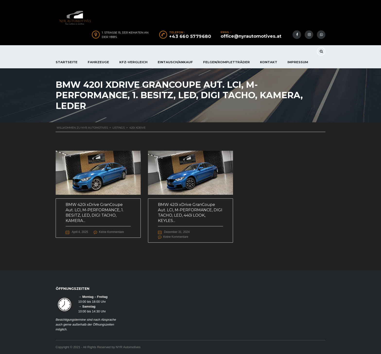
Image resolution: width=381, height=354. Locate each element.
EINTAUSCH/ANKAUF (175, 62)
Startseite (67, 62)
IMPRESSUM (297, 62)
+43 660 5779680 (190, 36)
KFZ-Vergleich (133, 62)
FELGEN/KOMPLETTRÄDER (226, 62)
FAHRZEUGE (98, 62)
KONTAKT (268, 62)
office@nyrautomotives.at (251, 36)
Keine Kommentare (111, 232)
